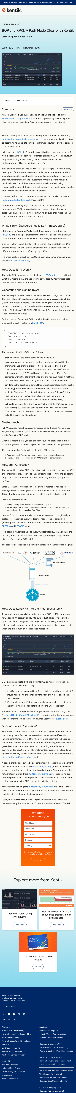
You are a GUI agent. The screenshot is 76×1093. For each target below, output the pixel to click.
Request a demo (60, 718)
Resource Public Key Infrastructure (18, 118)
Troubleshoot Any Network (50, 1074)
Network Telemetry (10, 1065)
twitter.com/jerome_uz (40, 774)
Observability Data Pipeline (13, 1071)
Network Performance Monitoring (53, 1047)
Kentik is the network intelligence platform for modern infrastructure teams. (14, 998)
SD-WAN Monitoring (10, 1037)
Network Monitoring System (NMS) (17, 1034)
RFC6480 (6, 234)
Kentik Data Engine (10, 1078)
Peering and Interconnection (14, 1051)
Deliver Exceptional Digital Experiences (56, 1051)
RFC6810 (6, 526)
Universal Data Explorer (12, 1068)
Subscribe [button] (68, 109)
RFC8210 (19, 526)
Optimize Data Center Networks (53, 1081)
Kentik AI (6, 1061)
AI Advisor (6, 1044)
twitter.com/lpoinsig (42, 766)
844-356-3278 (8, 1019)
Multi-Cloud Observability (13, 1030)
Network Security (31, 48)
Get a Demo (10, 1006)
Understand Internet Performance (53, 1077)
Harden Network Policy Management (55, 1061)
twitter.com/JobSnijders (41, 786)
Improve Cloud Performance (51, 1037)
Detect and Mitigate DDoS (50, 1057)
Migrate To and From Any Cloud (52, 1034)
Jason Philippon (9, 36)
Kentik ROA (37, 323)
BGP (19, 152)
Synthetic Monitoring (11, 1048)
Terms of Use (46, 854)
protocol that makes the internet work (20, 139)
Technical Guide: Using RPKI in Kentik (20, 715)
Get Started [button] (38, 860)
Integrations (7, 1075)
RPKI (18, 48)
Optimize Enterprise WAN (50, 1044)
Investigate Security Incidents (52, 1064)
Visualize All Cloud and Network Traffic (56, 1071)
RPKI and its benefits (19, 260)
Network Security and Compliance (16, 1041)
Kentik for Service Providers (13, 1055)
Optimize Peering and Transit (51, 1091)
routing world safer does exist (16, 200)
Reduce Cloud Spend (48, 1030)
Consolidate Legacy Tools (50, 1087)
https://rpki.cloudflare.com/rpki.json (19, 757)
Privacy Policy (32, 854)
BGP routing (51, 275)
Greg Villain (26, 36)
